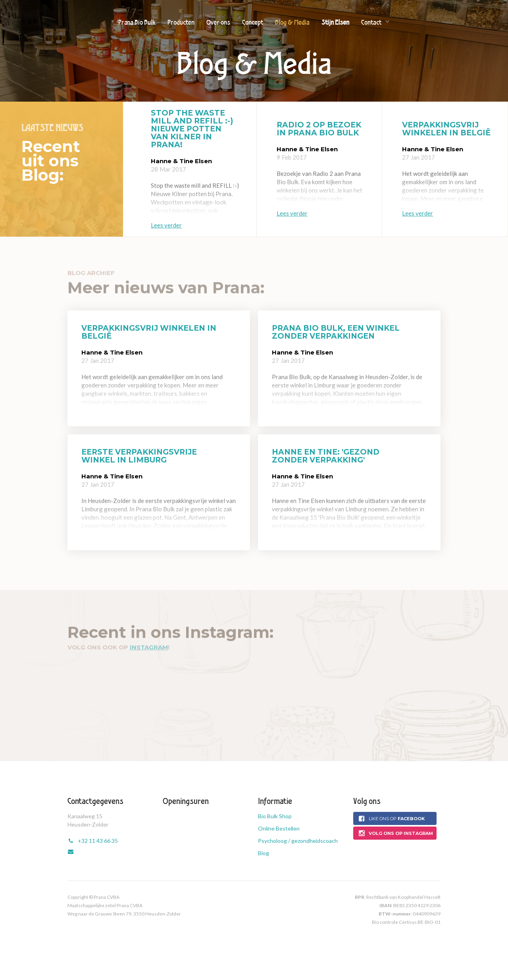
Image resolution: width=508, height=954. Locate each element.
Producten (180, 22)
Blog (263, 853)
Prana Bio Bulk (137, 22)
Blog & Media (292, 22)
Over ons (218, 22)
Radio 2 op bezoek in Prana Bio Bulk (319, 129)
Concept (252, 22)
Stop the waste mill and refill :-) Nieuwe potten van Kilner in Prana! (192, 129)
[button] (375, 22)
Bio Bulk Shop (275, 816)
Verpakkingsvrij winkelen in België (446, 129)
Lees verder (166, 225)
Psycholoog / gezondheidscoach (298, 840)
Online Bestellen (279, 828)
